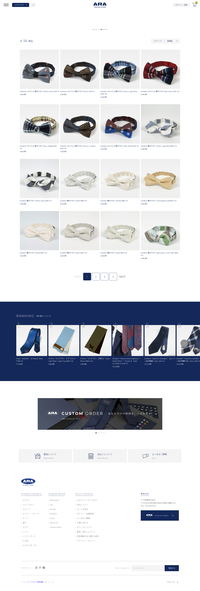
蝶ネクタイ (104, 29)
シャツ (25, 531)
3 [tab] (101, 432)
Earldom (53, 513)
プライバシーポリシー (86, 540)
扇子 (24, 522)
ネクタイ (26, 500)
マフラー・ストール (31, 513)
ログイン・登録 (181, 5)
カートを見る (82, 509)
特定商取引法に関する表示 (88, 536)
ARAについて (82, 504)
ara (51, 504)
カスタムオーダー (30, 545)
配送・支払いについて (86, 531)
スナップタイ (28, 504)
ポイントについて (84, 527)
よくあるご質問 (83, 518)
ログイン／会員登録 (85, 513)
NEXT (122, 276)
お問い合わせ (82, 522)
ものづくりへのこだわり (87, 500)
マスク (25, 527)
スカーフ (26, 509)
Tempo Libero (56, 527)
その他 (25, 540)
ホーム (94, 29)
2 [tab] (98, 432)
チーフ (25, 518)
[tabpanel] (100, 414)
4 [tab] (103, 432)
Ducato (53, 509)
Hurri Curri (54, 522)
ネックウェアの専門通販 (35, 582)
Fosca (52, 518)
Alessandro (54, 500)
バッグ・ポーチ (29, 536)
